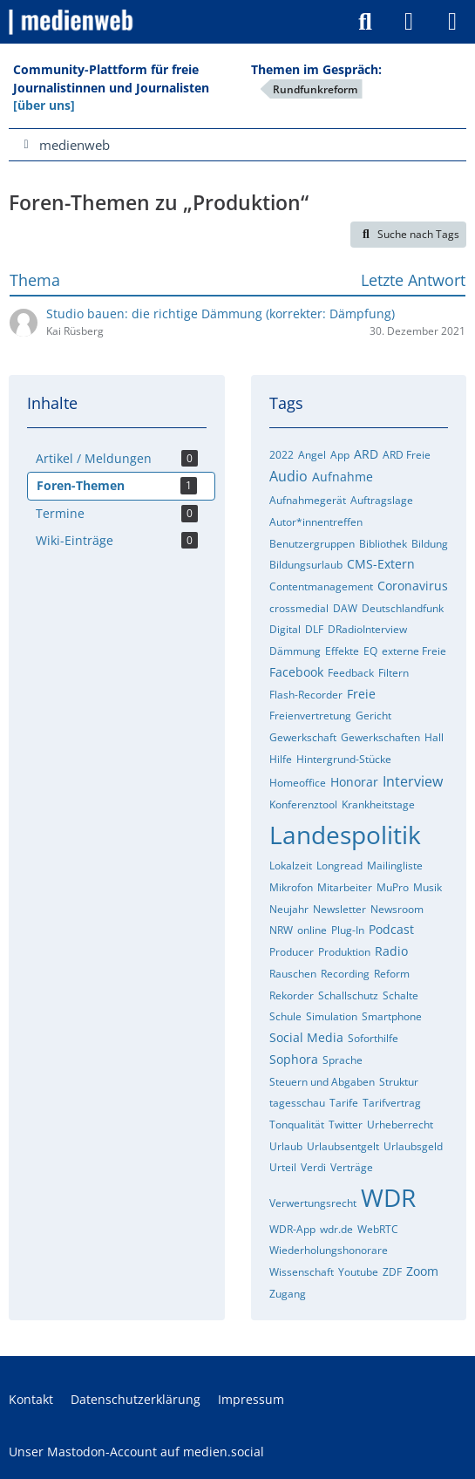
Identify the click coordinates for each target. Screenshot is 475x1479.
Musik (427, 887)
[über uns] (44, 105)
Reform (392, 973)
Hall (434, 737)
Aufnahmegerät (307, 500)
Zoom (422, 1271)
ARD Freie (407, 454)
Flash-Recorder (306, 694)
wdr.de (336, 1229)
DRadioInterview (367, 629)
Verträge (351, 1167)
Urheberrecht (400, 1124)
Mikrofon (291, 887)
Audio (288, 476)
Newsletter (339, 909)
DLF (314, 629)
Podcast (391, 929)
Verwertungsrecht (312, 1203)
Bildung (429, 543)
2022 (281, 454)
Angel (312, 454)
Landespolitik (345, 834)
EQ (370, 651)
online (312, 930)
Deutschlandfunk (403, 608)
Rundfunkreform (315, 89)
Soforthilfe (373, 1038)
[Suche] (365, 21)
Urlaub (285, 1146)
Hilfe (280, 759)
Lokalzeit (290, 865)
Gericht (373, 715)
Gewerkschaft (302, 737)
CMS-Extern (381, 563)
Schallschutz (348, 995)
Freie (361, 693)
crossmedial (299, 608)
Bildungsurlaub (306, 564)
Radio (391, 951)
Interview (413, 781)
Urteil (282, 1167)
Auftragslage (381, 500)
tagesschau (297, 1102)
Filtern (393, 672)
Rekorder (291, 995)
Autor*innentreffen (316, 522)
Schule (285, 1016)
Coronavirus (412, 585)
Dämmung (295, 651)
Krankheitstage (378, 804)
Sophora (293, 1059)
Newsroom (397, 909)
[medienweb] (72, 21)
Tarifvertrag (392, 1102)
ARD (366, 454)
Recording (345, 973)
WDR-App (292, 1229)
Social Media (306, 1037)
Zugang (287, 1293)
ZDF (392, 1271)
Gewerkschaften (380, 737)
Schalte (400, 995)
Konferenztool (303, 804)
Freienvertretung (310, 715)
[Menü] (452, 21)
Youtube (358, 1271)
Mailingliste (395, 865)
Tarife (343, 1102)
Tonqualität (296, 1124)
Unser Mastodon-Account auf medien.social (136, 1451)
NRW (281, 930)
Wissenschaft (301, 1271)
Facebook (296, 672)
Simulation (331, 1016)
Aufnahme (342, 476)
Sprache (342, 1060)
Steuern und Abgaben (322, 1081)
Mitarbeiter (344, 887)
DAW (345, 608)
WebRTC (377, 1229)
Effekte (342, 651)
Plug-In (347, 930)
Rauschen (292, 973)
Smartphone (392, 1016)
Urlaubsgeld (413, 1146)
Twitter (346, 1124)
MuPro (393, 887)
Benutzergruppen (312, 543)
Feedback (351, 672)
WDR (388, 1197)
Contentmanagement (321, 586)
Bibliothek (383, 543)
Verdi (313, 1167)
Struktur (398, 1081)
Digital (285, 629)
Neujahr (289, 909)
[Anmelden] (408, 22)
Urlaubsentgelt (343, 1146)
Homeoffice (297, 782)
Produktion (344, 951)
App (339, 454)
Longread (339, 865)
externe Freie (414, 651)
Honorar (354, 782)
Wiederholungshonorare (328, 1250)
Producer (291, 951)
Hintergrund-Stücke (343, 759)
